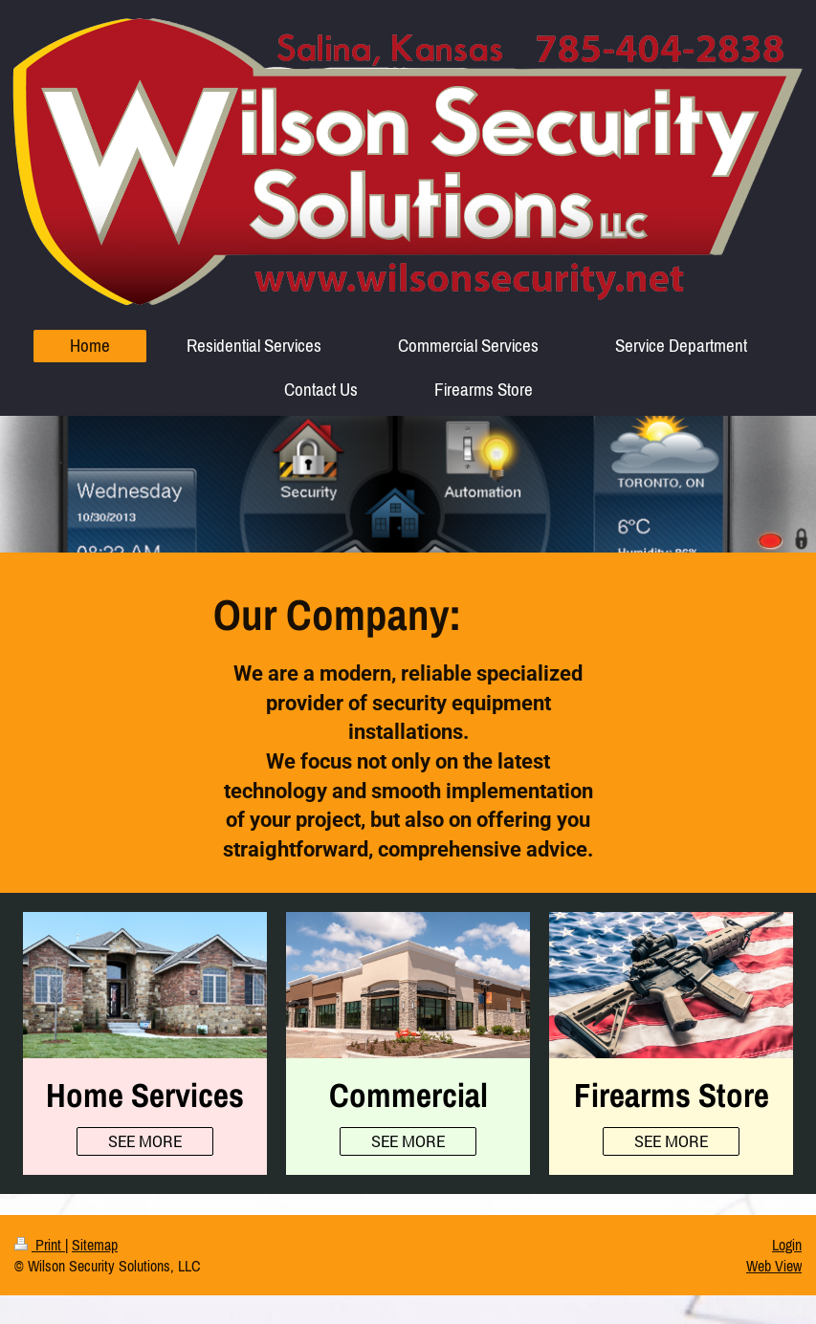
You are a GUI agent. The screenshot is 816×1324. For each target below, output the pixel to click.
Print (39, 1244)
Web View (774, 1265)
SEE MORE (145, 1141)
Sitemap (95, 1244)
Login (787, 1244)
